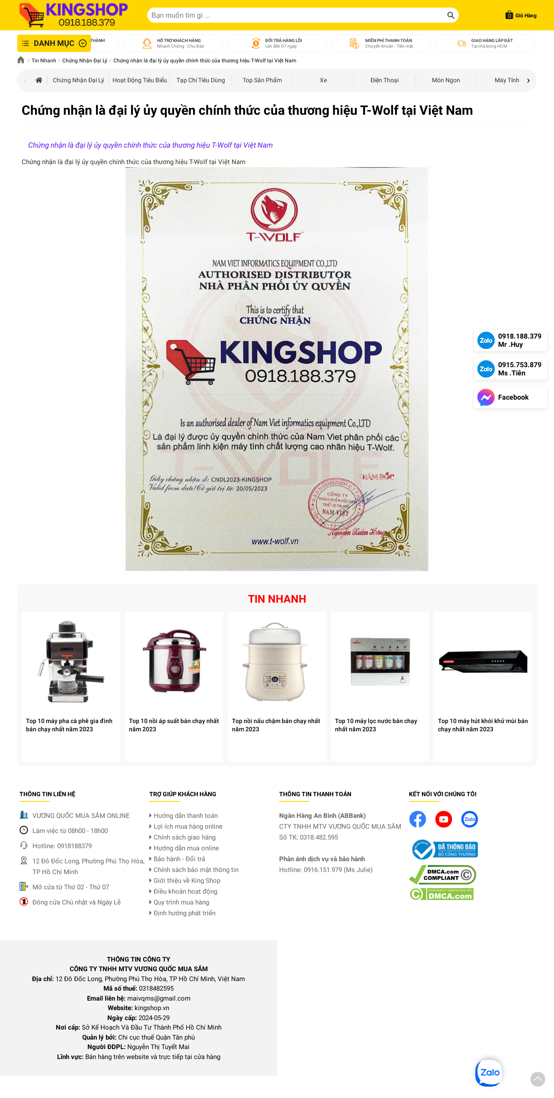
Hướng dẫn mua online (184, 848)
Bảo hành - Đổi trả (177, 859)
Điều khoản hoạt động (183, 891)
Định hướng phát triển (182, 913)
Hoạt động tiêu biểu (140, 80)
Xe (323, 80)
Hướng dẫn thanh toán (183, 816)
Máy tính (507, 80)
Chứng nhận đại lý (78, 80)
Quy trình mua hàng (179, 902)
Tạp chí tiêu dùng (201, 80)
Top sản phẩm (262, 80)
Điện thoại (384, 80)
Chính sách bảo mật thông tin (193, 870)
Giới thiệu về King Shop (184, 881)
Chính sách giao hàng (182, 837)
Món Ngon (446, 80)
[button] (537, 1081)
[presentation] (25, 81)
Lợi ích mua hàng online (185, 826)
